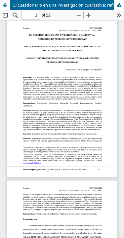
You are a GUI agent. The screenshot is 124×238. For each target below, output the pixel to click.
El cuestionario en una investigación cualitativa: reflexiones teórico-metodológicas (68, 5)
